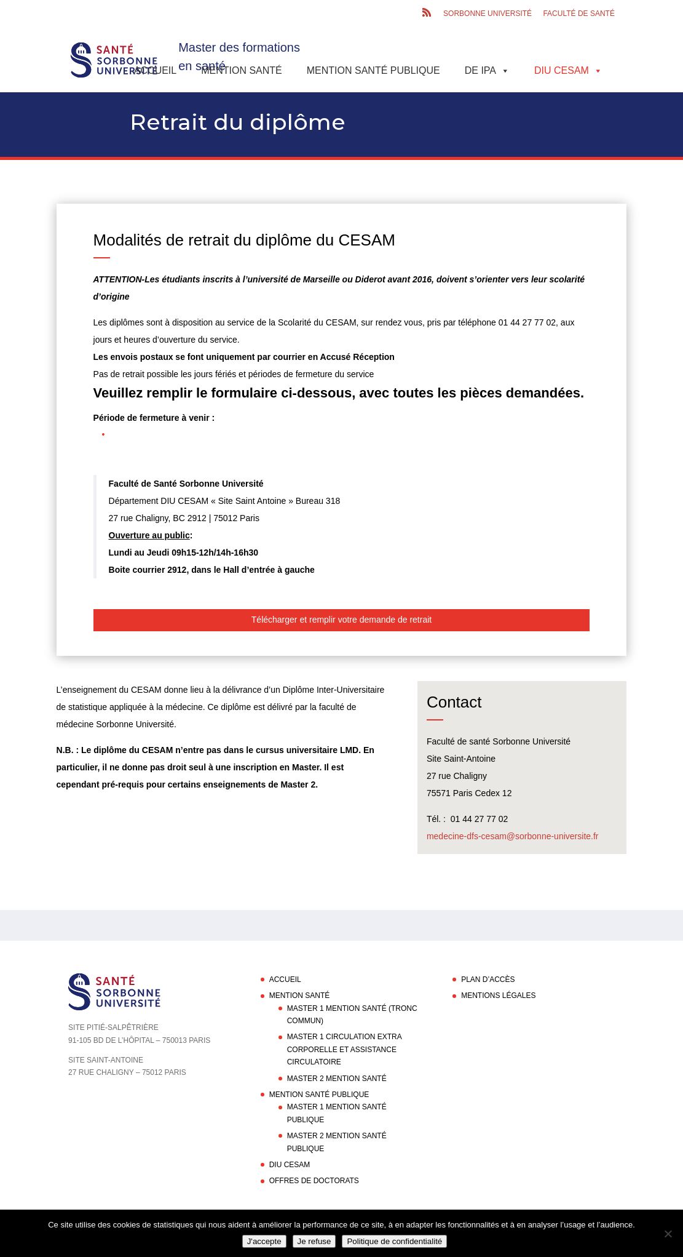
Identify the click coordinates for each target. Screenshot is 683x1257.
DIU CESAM (568, 70)
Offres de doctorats (314, 1180)
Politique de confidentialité (394, 1241)
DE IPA (487, 70)
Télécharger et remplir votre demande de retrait (341, 620)
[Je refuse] (667, 1233)
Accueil (155, 70)
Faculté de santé (578, 14)
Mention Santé (241, 70)
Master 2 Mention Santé (337, 1078)
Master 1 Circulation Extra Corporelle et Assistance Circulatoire (344, 1049)
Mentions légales (498, 995)
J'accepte (264, 1241)
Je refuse (314, 1241)
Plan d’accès (488, 979)
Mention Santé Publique (373, 70)
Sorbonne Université (487, 14)
